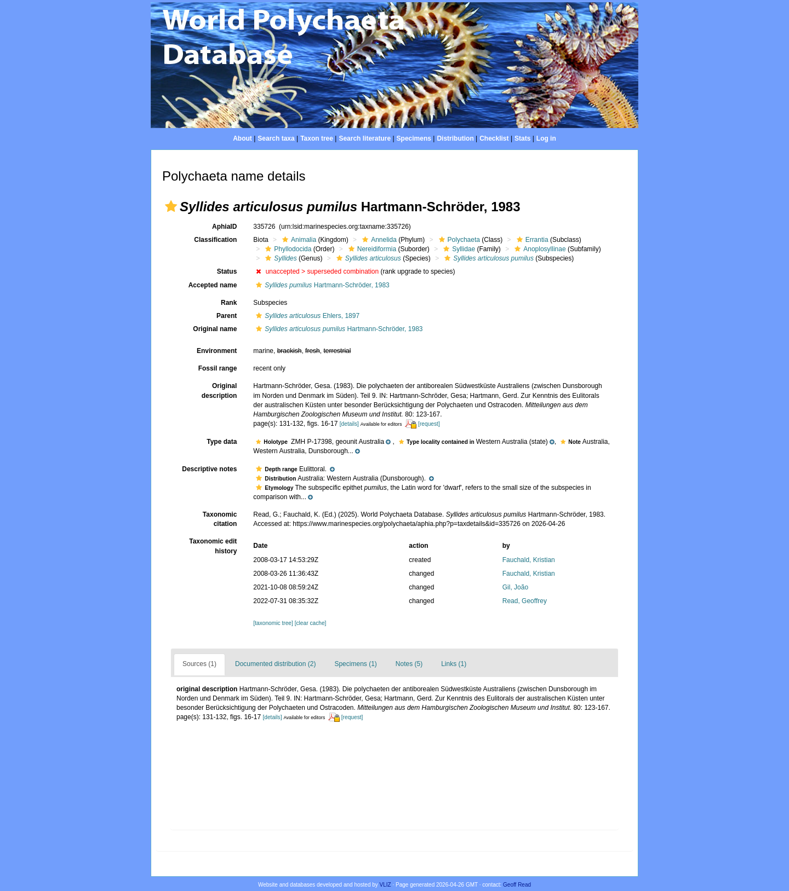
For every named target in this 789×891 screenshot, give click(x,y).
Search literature (365, 138)
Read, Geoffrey (524, 601)
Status (227, 271)
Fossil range (217, 368)
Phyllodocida (286, 249)
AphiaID (224, 226)
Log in (546, 138)
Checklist (493, 138)
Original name (215, 329)
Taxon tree (316, 138)
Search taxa (276, 138)
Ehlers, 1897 (306, 316)
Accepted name (212, 285)
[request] (429, 424)
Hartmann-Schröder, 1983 (321, 285)
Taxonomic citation (220, 519)
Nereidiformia (371, 249)
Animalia (297, 240)
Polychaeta (458, 240)
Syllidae (458, 249)
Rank (229, 302)
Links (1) (453, 664)
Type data (222, 441)
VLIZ (385, 885)
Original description (219, 390)
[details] (349, 424)
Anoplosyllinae (538, 249)
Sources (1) (199, 664)
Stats (522, 138)
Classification (215, 240)
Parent (226, 316)
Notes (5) (409, 664)
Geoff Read (517, 885)
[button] (171, 206)
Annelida (378, 240)
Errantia (531, 240)
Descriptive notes (209, 469)
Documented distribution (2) (275, 664)
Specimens (414, 138)
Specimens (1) (355, 664)
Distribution (455, 138)
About (242, 138)
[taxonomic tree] (273, 623)
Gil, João (515, 587)
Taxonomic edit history (213, 545)
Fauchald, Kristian (528, 560)
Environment (217, 351)
